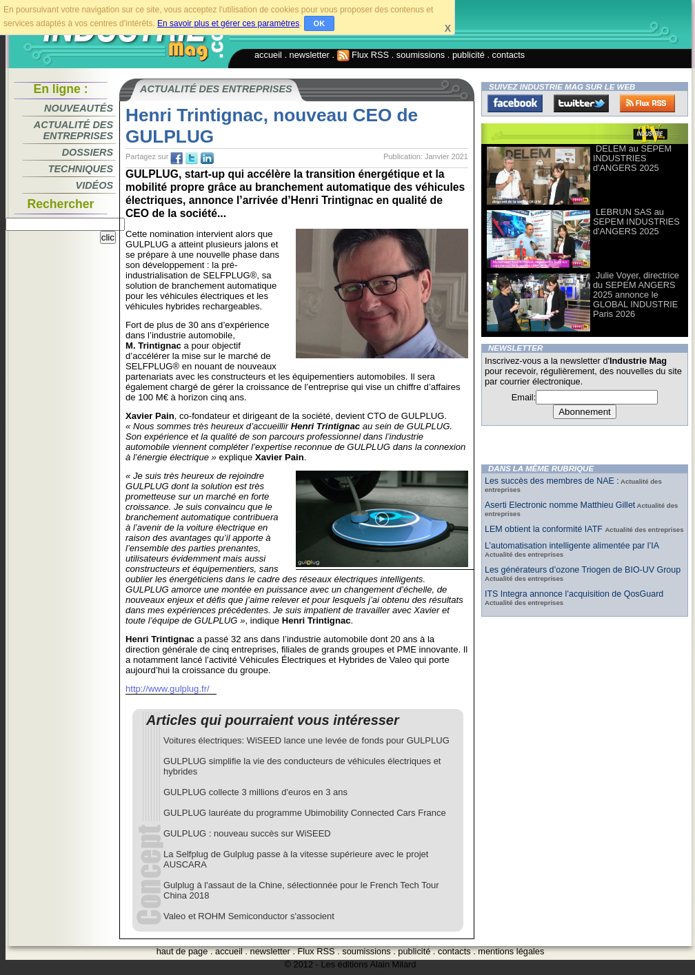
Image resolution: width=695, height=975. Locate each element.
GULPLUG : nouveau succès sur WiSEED (247, 833)
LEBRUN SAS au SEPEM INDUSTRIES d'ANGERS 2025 (636, 221)
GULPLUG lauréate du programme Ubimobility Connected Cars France (304, 813)
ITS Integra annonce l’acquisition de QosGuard (574, 594)
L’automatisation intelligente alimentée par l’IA (572, 546)
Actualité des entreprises (73, 130)
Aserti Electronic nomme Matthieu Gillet (560, 505)
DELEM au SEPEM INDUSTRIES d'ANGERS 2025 (632, 158)
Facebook (515, 103)
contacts (508, 55)
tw (192, 158)
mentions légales (511, 951)
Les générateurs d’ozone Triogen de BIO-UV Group (583, 570)
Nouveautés (78, 108)
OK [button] (319, 23)
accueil (268, 55)
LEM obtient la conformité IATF (545, 529)
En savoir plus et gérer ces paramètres (228, 23)
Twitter (581, 103)
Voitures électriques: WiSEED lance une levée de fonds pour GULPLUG (306, 740)
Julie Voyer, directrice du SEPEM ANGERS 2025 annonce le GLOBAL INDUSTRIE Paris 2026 (636, 294)
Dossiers (87, 152)
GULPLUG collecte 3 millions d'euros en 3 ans (255, 792)
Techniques (80, 168)
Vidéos (94, 185)
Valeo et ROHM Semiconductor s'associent (248, 916)
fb (176, 158)
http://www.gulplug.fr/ (167, 689)
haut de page (182, 951)
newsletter (310, 55)
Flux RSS (363, 55)
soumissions (420, 55)
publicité (468, 55)
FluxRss (647, 103)
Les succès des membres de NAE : (552, 481)
